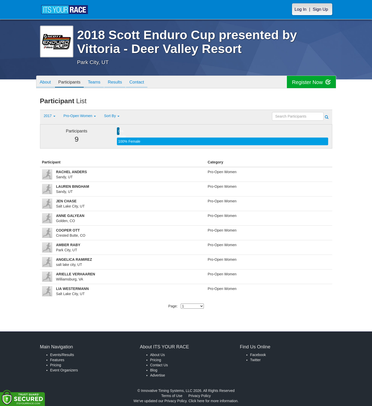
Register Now (311, 82)
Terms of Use (171, 396)
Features (57, 360)
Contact (141, 82)
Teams (96, 82)
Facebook (258, 355)
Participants (70, 82)
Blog (153, 370)
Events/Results (62, 355)
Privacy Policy (199, 396)
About (46, 82)
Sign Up (320, 9)
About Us (157, 355)
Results (118, 82)
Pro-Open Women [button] (80, 116)
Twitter (255, 360)
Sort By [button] (111, 116)
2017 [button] (49, 116)
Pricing (55, 365)
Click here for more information (212, 401)
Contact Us (159, 365)
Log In (301, 9)
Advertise (157, 375)
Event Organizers (64, 370)
